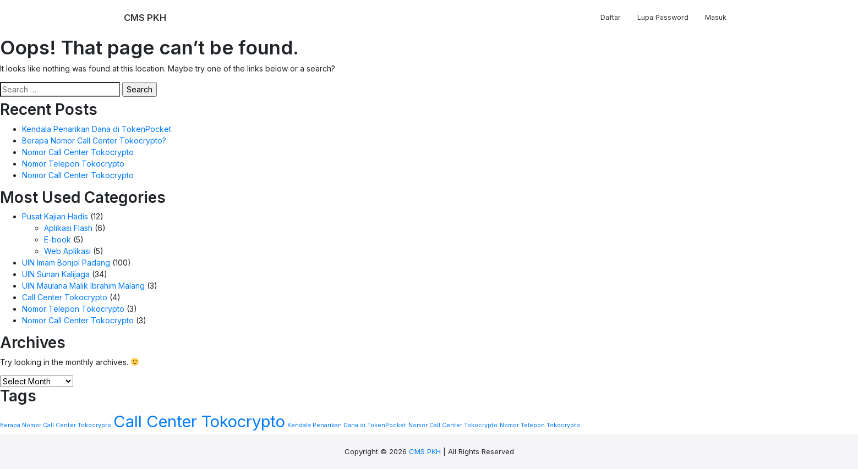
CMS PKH (425, 451)
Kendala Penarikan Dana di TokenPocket (96, 129)
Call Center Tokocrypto (64, 297)
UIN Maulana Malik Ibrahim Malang (83, 285)
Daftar (610, 17)
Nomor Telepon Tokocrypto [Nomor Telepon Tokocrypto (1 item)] (540, 425)
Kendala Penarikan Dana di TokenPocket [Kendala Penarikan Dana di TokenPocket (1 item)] (346, 425)
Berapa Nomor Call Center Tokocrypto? (94, 140)
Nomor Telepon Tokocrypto (73, 163)
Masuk (715, 17)
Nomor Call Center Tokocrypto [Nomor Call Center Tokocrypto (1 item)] (453, 425)
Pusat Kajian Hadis (55, 216)
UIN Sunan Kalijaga (56, 274)
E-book (57, 239)
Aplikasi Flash (68, 228)
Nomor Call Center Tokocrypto (78, 152)
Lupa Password (662, 17)
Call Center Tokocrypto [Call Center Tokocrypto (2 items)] (199, 421)
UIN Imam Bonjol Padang (66, 262)
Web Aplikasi (67, 251)
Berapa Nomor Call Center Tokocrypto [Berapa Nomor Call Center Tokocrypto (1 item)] (55, 425)
